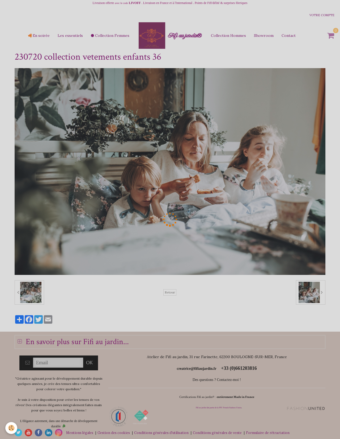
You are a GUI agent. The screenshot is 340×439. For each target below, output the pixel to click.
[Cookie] (11, 428)
